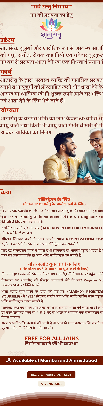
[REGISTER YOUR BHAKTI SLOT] (51, 374)
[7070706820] (51, 384)
